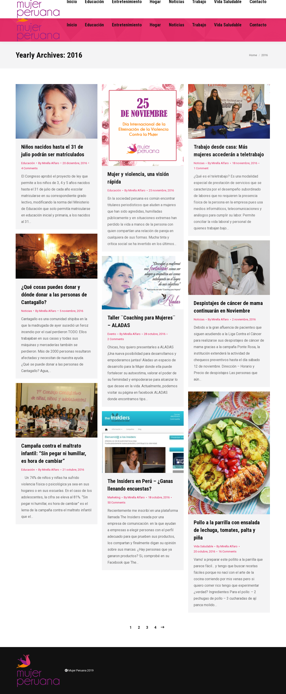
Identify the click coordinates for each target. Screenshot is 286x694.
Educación (28, 163)
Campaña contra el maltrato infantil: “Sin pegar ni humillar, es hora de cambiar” (53, 453)
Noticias (199, 163)
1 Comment (201, 168)
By (48, 163)
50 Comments (116, 502)
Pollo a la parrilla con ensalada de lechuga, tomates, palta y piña (227, 530)
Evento (111, 334)
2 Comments (115, 339)
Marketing (113, 497)
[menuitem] (72, 25)
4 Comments (29, 168)
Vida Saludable (203, 546)
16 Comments (227, 551)
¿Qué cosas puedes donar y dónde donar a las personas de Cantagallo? (54, 294)
